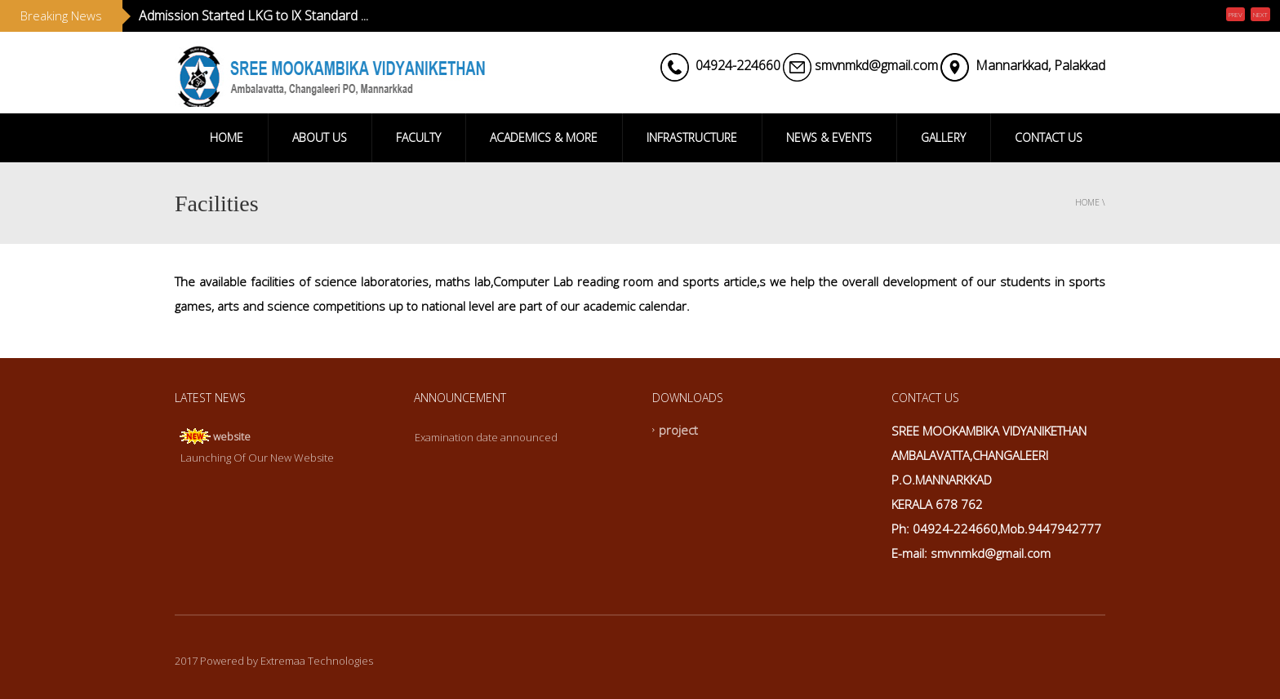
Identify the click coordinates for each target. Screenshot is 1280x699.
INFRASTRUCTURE (692, 137)
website (232, 436)
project (678, 430)
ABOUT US (319, 137)
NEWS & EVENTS (829, 137)
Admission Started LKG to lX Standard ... (253, 15)
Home (1087, 202)
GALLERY (943, 137)
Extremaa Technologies (316, 660)
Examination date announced (486, 437)
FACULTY (418, 137)
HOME (226, 137)
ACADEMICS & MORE (544, 137)
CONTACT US (1048, 137)
